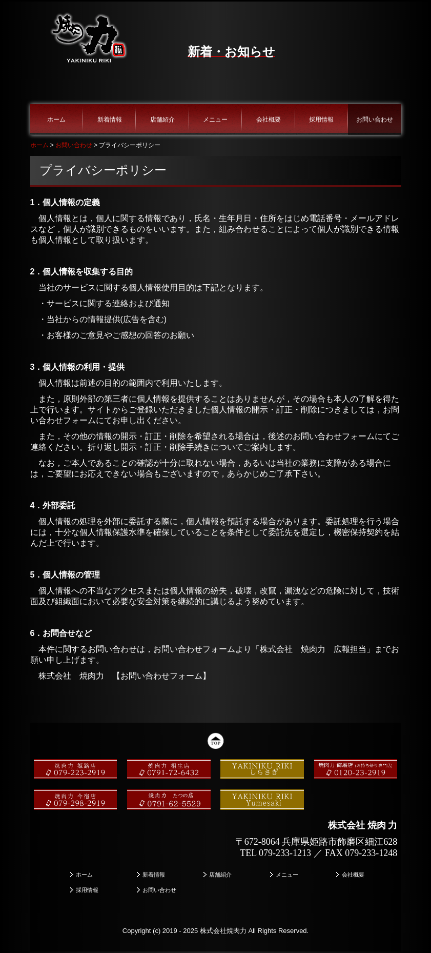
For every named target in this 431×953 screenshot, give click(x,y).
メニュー (215, 119)
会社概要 (268, 119)
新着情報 (109, 119)
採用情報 (321, 119)
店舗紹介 (162, 119)
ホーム (56, 119)
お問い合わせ (374, 119)
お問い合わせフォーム (161, 675)
